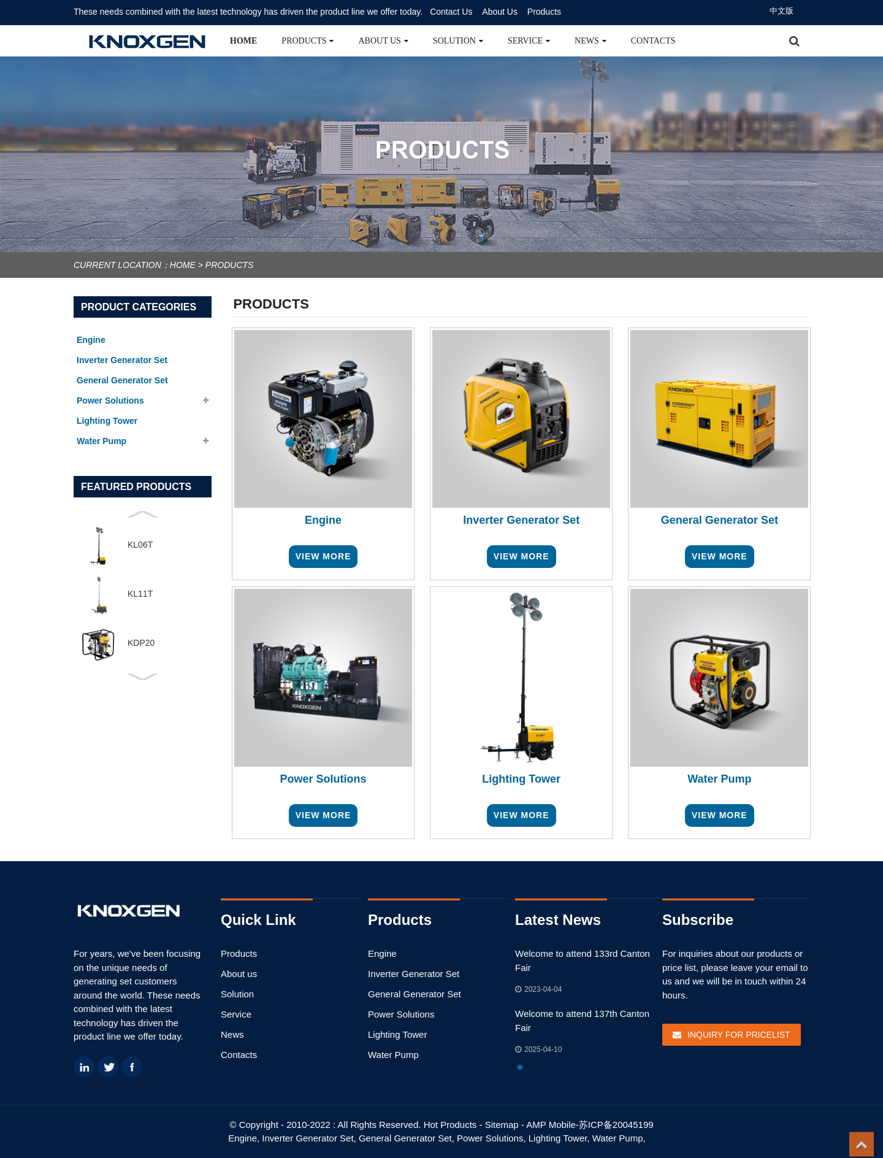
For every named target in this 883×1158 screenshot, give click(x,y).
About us (383, 40)
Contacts (653, 40)
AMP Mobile (551, 1124)
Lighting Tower (397, 1034)
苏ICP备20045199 (616, 1124)
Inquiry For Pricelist (738, 1035)
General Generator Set (414, 994)
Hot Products (450, 1124)
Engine (382, 953)
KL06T (140, 545)
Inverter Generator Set (413, 973)
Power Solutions (401, 1014)
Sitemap (502, 1124)
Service (529, 40)
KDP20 (141, 643)
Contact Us (451, 12)
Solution (458, 40)
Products (544, 12)
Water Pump (393, 1054)
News (590, 40)
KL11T (140, 594)
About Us (500, 12)
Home (243, 40)
